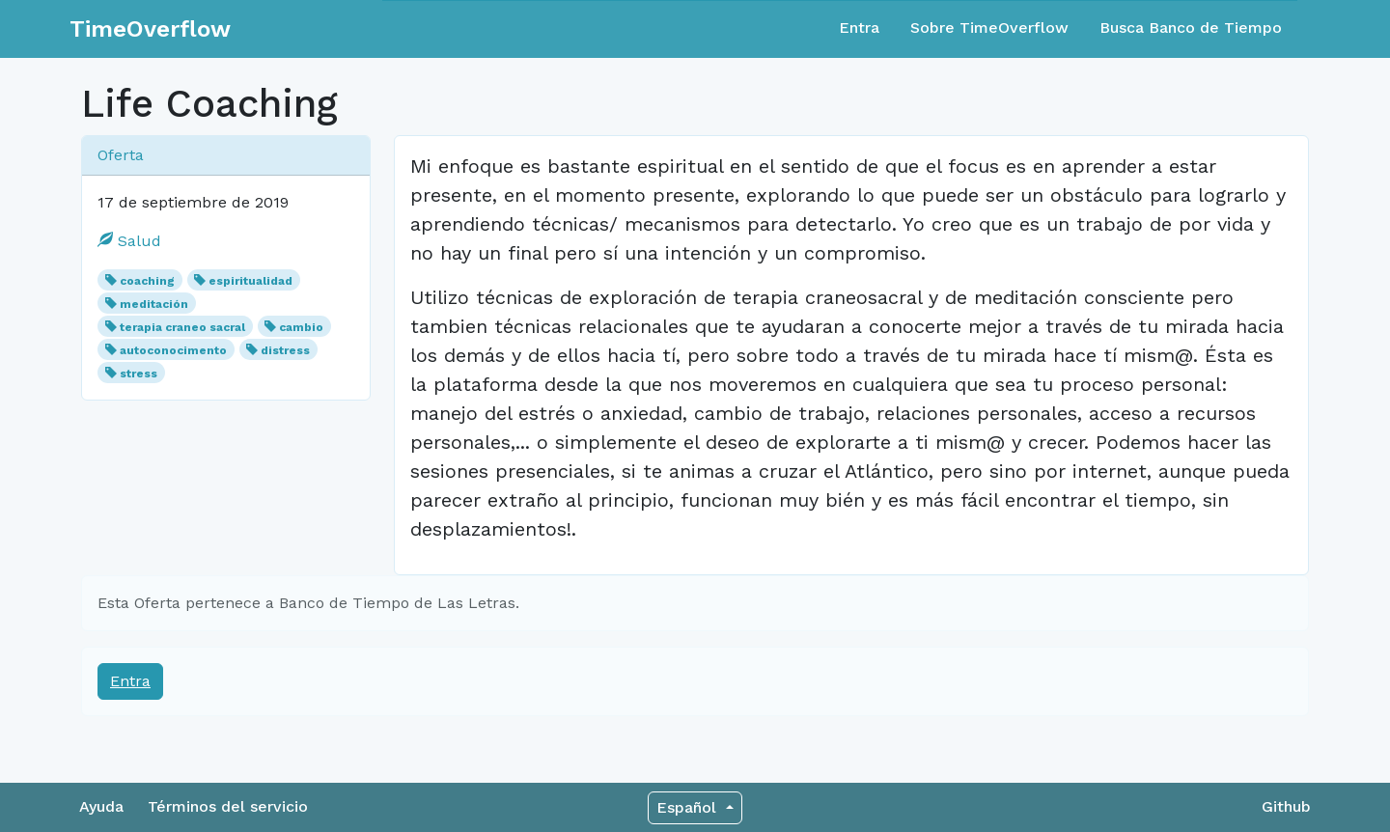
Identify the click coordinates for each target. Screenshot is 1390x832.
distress (285, 350)
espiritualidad (250, 281)
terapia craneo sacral (182, 327)
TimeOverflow (150, 28)
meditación (154, 304)
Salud (129, 241)
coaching (147, 281)
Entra (859, 27)
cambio (301, 327)
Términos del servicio (228, 806)
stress (138, 373)
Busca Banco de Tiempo (1190, 27)
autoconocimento (173, 350)
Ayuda (101, 806)
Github (1286, 806)
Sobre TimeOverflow (989, 27)
